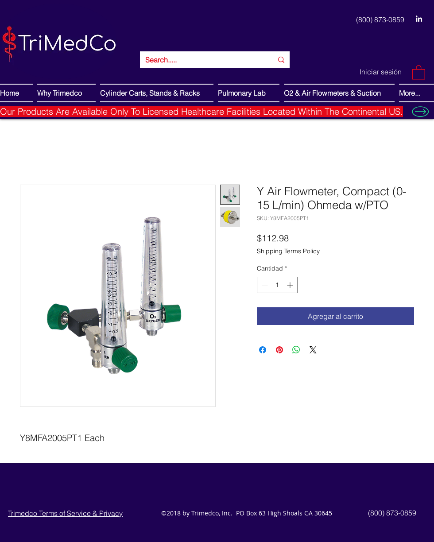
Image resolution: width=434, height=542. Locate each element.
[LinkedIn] (419, 18)
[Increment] (290, 285)
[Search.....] (202, 59)
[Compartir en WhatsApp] (296, 350)
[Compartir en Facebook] (262, 350)
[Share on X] (313, 350)
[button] (418, 72)
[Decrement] (263, 285)
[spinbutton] (277, 285)
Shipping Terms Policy (288, 251)
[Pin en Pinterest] (279, 350)
